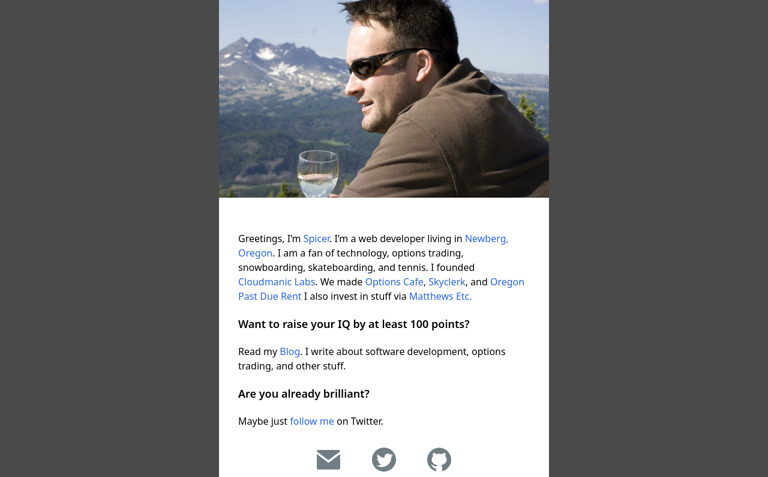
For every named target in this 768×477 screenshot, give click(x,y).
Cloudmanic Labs (276, 281)
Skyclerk (446, 281)
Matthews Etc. (440, 296)
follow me (312, 421)
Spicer (317, 238)
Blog (290, 351)
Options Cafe (394, 281)
